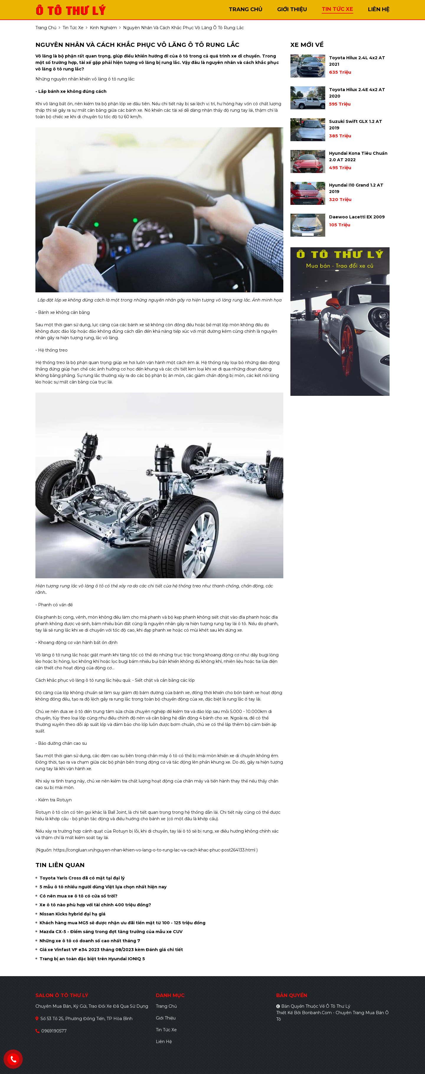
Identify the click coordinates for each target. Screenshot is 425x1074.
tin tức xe (337, 9)
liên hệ (379, 9)
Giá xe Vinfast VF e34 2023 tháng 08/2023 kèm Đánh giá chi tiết (111, 949)
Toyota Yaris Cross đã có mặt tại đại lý (82, 878)
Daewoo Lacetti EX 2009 (357, 217)
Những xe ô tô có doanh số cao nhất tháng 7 (90, 940)
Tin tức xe (166, 1029)
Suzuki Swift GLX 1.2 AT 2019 (355, 125)
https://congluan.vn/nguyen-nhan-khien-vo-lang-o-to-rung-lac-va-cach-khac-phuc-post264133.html (153, 850)
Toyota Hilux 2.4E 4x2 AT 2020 (357, 93)
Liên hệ (164, 1041)
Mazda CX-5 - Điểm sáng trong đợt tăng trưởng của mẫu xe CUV (111, 931)
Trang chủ (166, 1006)
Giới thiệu (166, 1018)
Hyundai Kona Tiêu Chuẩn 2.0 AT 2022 (358, 156)
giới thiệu (292, 9)
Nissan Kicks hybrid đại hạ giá (72, 914)
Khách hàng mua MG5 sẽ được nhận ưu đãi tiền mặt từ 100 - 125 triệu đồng (122, 922)
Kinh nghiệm (103, 27)
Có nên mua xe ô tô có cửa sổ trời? (78, 896)
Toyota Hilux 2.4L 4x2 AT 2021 (357, 61)
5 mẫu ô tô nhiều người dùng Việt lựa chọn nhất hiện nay (103, 886)
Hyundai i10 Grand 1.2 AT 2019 (356, 188)
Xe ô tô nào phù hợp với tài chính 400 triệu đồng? (95, 904)
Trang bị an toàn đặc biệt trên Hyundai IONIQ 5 (92, 958)
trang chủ (245, 9)
